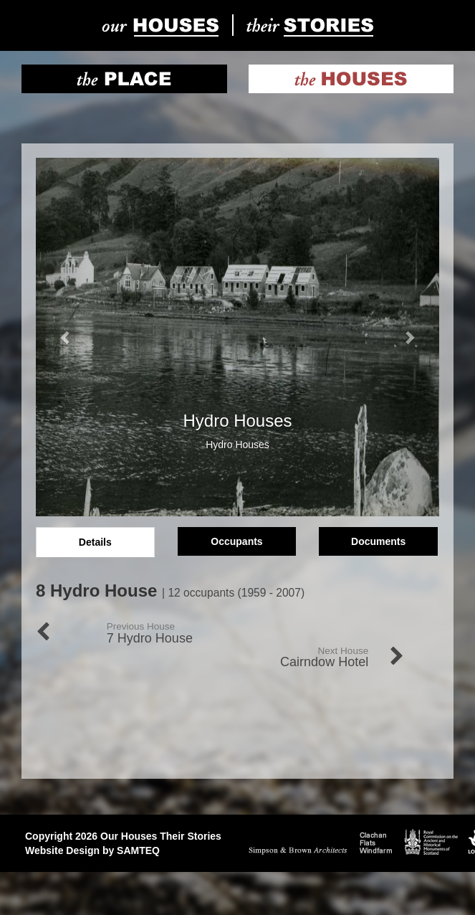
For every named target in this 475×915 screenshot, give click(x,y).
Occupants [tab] (236, 541)
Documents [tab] (378, 541)
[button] (66, 337)
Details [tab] (95, 542)
